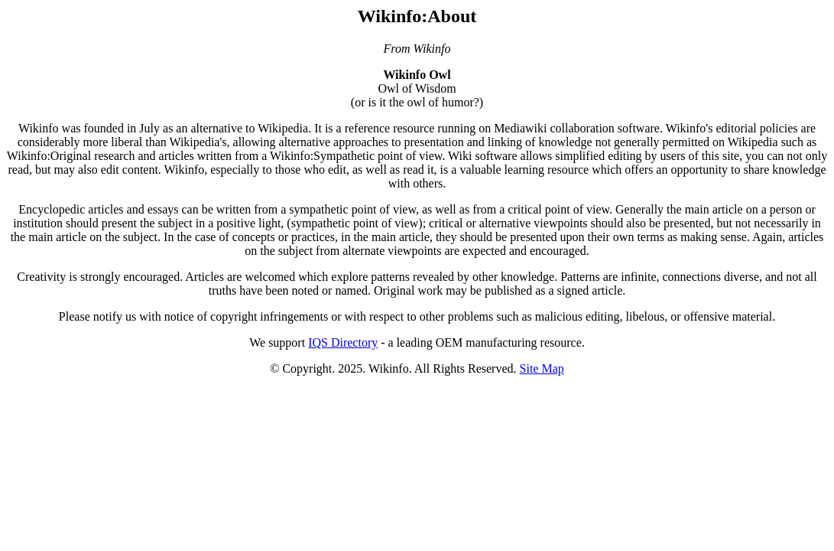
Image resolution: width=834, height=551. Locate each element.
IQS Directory (343, 342)
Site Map (542, 368)
